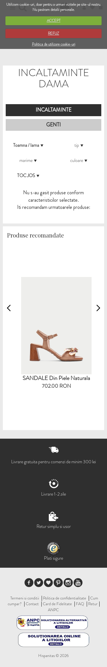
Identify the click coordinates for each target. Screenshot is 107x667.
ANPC (53, 610)
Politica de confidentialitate (64, 598)
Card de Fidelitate (57, 604)
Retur (93, 604)
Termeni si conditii (24, 598)
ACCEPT (53, 20)
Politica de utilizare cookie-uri (53, 44)
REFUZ (53, 33)
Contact (32, 604)
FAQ (80, 604)
